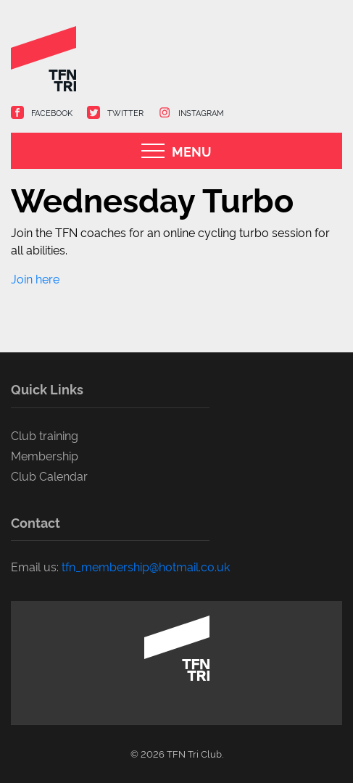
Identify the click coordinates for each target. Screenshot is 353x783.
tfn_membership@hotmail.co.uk (146, 566)
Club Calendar (49, 476)
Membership (44, 455)
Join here (35, 278)
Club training (44, 435)
